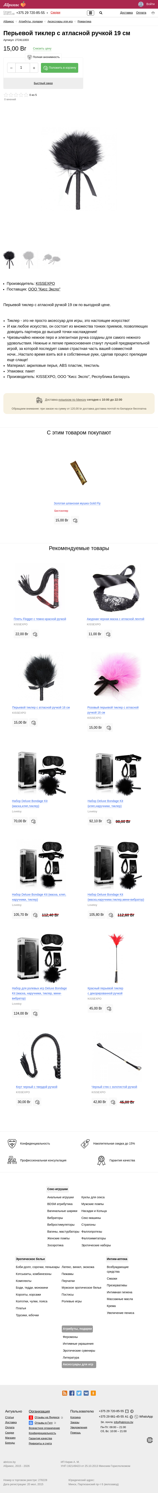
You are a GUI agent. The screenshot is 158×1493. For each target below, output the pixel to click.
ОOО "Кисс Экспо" (44, 289)
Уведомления (78, 1427)
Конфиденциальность (42, 1433)
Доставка (126, 12)
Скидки (55, 12)
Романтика (84, 21)
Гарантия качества (40, 1438)
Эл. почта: (116, 1422)
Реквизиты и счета (40, 1443)
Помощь (75, 1432)
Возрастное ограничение (44, 1428)
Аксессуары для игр (60, 21)
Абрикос (8, 21)
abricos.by (9, 1462)
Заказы (74, 1422)
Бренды (10, 1442)
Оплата (141, 12)
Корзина (75, 1417)
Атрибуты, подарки (31, 21)
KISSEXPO (45, 283)
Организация (39, 1411)
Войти (146, 4)
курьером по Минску (72, 399)
